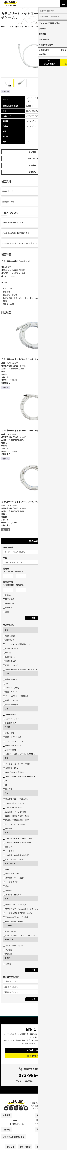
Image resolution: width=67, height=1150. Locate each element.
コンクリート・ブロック (14, 741)
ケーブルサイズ (10, 882)
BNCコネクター (10, 723)
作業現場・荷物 (10, 768)
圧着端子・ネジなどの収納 (14, 812)
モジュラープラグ (11, 719)
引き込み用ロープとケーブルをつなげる (20, 935)
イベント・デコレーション (14, 859)
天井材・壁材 (9, 750)
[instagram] (16, 1108)
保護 (6, 758)
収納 (6, 793)
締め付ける (9, 939)
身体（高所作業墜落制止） (14, 772)
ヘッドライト (9, 851)
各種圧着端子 (9, 714)
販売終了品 (8, 599)
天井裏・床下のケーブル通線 (15, 917)
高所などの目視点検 (12, 894)
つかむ (7, 673)
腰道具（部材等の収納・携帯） (16, 816)
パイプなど (8, 683)
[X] (11, 1108)
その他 (7, 958)
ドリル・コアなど (11, 688)
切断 (6, 629)
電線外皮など (9, 661)
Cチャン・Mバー (10, 648)
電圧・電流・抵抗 (11, 873)
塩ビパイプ (8, 640)
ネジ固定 (7, 950)
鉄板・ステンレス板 (12, 737)
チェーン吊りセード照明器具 (15, 696)
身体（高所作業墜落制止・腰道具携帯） (20, 776)
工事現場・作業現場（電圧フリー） (18, 838)
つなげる (8, 925)
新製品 (7, 595)
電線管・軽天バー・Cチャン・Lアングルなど (22, 669)
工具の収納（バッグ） (13, 807)
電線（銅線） (9, 636)
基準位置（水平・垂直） (14, 878)
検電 (6, 869)
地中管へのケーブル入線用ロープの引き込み (21, 909)
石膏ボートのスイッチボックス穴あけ (19, 754)
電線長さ (7, 890)
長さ (6, 886)
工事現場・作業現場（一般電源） (17, 842)
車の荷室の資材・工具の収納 (15, 799)
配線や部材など (10, 679)
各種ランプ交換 (10, 700)
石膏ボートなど (10, 665)
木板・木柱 (8, 733)
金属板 (7, 652)
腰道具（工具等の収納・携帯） (16, 820)
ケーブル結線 (9, 931)
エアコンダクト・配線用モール (16, 644)
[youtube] (7, 1108)
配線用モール (9, 657)
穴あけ (7, 727)
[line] (25, 1108)
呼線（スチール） (11, 692)
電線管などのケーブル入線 (14, 904)
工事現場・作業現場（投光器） (16, 855)
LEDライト (8, 847)
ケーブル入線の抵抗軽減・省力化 (17, 913)
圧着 (6, 708)
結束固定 (7, 954)
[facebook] (20, 1108)
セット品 (7, 607)
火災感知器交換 (10, 704)
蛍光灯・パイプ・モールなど (15, 824)
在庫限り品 (8, 603)
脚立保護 (7, 789)
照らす (7, 832)
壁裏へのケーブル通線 (13, 921)
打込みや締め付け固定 (13, 945)
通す (6, 898)
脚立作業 (7, 828)
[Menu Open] (63, 3)
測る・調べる (10, 863)
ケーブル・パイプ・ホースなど (16, 764)
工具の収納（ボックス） (14, 803)
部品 (6, 612)
